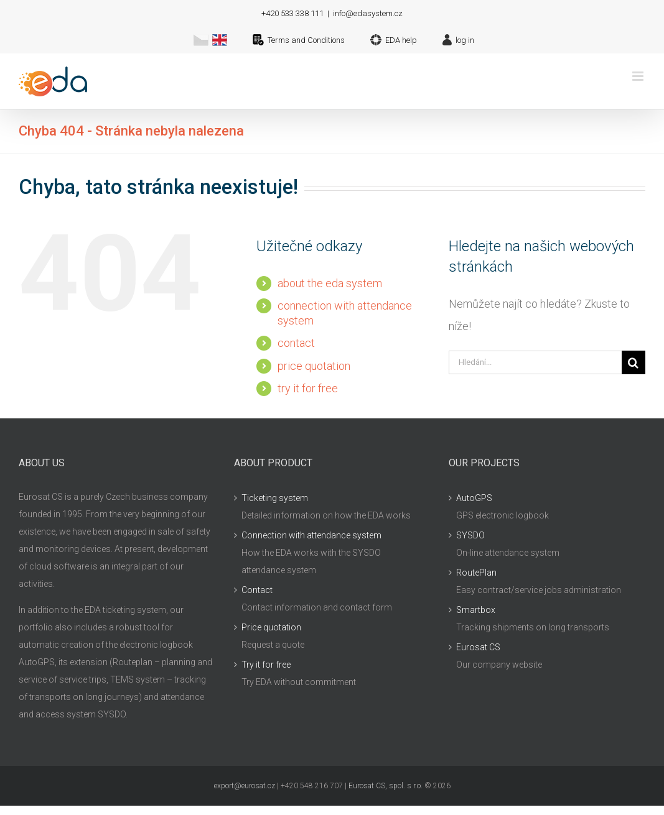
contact (296, 342)
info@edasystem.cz (368, 13)
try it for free (308, 388)
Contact (257, 590)
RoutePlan (476, 573)
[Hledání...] (535, 362)
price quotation (314, 365)
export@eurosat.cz (244, 785)
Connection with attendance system (311, 535)
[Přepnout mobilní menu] (638, 76)
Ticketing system (274, 498)
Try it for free (266, 665)
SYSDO (470, 535)
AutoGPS (474, 498)
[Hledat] (633, 362)
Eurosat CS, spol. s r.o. (385, 785)
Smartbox (475, 610)
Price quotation (271, 627)
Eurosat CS (478, 647)
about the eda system (330, 283)
